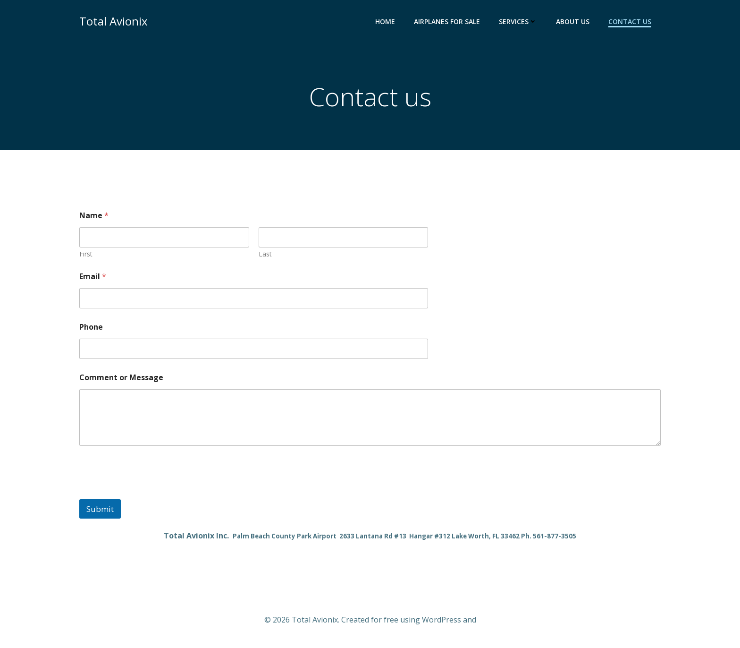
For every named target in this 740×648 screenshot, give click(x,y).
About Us (572, 21)
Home (385, 21)
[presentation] (151, 493)
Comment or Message (121, 377)
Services (518, 21)
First (85, 254)
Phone (91, 327)
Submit (100, 508)
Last (265, 254)
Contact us (629, 21)
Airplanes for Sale (447, 21)
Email (92, 276)
